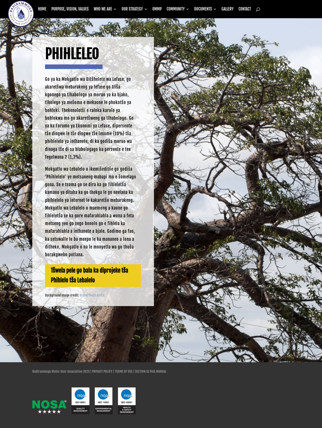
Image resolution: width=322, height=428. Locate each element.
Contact (245, 9)
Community (176, 9)
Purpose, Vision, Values (70, 9)
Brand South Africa (92, 310)
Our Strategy (132, 9)
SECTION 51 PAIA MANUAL (150, 371)
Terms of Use (124, 371)
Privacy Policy (102, 371)
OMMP (157, 9)
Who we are (103, 9)
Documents (203, 9)
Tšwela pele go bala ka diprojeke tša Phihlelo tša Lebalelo (89, 289)
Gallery (227, 9)
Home (42, 9)
